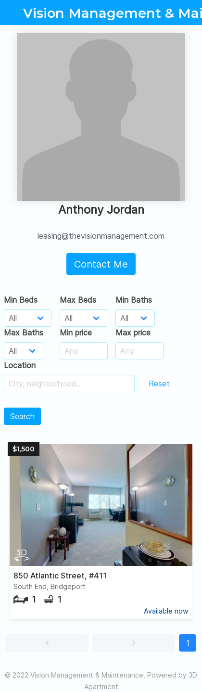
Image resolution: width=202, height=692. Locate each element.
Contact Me (101, 264)
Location (20, 365)
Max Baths (23, 332)
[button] (47, 643)
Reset (159, 383)
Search (22, 416)
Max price (133, 332)
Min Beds (21, 300)
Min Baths (133, 300)
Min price (76, 332)
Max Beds (78, 300)
